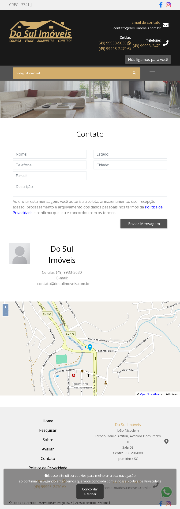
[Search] (76, 73)
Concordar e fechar (90, 491)
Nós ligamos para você (148, 59)
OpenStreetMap (150, 394)
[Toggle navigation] (152, 73)
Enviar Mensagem (144, 223)
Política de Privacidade (144, 481)
